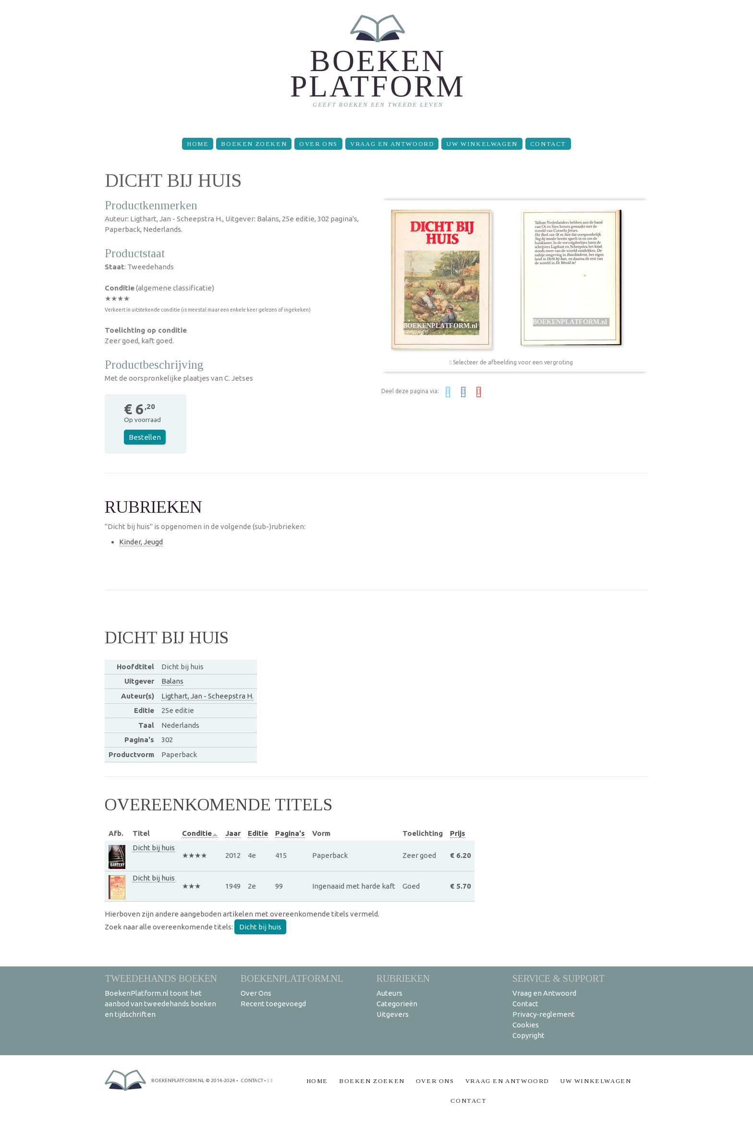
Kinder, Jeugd (141, 542)
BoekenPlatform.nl (292, 978)
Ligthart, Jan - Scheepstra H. (207, 696)
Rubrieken (403, 978)
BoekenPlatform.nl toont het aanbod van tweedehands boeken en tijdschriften (160, 1003)
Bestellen (145, 437)
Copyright (528, 1035)
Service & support (558, 978)
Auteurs (389, 993)
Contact (548, 143)
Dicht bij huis (154, 848)
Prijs (457, 833)
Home (197, 143)
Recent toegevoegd (273, 1004)
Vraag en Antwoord (392, 143)
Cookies (525, 1025)
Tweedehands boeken (161, 978)
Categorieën (396, 1004)
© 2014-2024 (220, 1080)
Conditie (200, 833)
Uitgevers (392, 1014)
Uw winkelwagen (481, 143)
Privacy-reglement (543, 1014)
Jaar (233, 833)
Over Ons (318, 143)
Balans (172, 681)
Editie (258, 833)
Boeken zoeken (254, 143)
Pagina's (290, 833)
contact (252, 1080)
